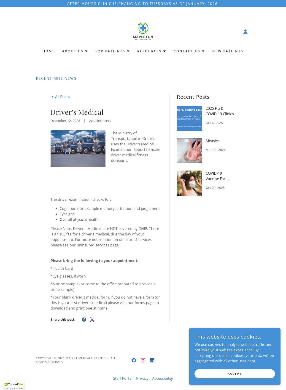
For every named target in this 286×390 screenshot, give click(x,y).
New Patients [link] (227, 51)
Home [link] (49, 51)
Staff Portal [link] (122, 378)
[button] (245, 31)
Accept (235, 374)
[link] (143, 31)
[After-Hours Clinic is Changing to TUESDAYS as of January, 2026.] (143, 3)
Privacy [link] (142, 378)
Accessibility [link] (162, 378)
